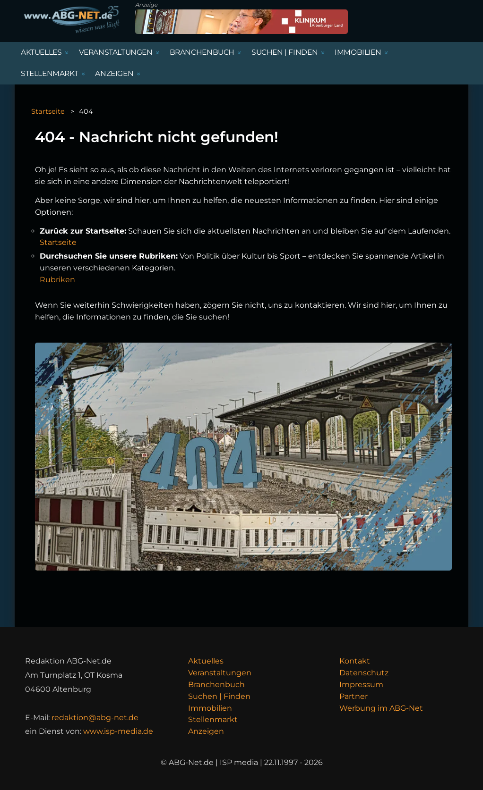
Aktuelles (206, 660)
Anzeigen (206, 731)
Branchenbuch (216, 684)
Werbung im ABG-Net (381, 708)
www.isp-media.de (118, 731)
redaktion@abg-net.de (95, 717)
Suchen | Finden (219, 696)
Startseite (48, 111)
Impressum (361, 684)
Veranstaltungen (219, 672)
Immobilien (210, 708)
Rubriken (57, 279)
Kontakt (354, 660)
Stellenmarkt (213, 719)
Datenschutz (363, 672)
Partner (353, 696)
